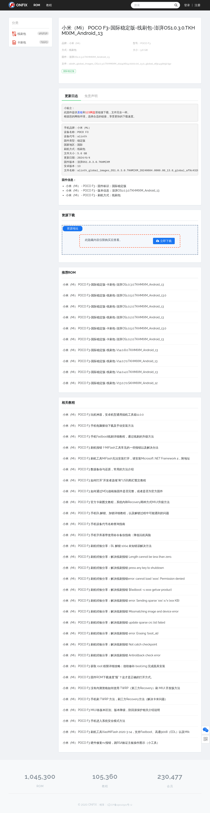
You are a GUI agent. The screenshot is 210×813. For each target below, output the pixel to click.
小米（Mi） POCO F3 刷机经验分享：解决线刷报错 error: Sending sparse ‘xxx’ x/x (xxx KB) (121, 600)
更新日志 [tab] (71, 96)
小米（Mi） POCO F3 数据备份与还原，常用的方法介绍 (98, 469)
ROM (36, 5)
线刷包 (30, 34)
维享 (101, 804)
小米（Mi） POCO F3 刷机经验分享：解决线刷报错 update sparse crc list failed (114, 622)
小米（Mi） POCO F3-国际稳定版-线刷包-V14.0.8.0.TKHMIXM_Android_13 (110, 350)
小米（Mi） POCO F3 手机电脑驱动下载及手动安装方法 (98, 425)
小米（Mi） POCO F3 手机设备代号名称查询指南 (94, 524)
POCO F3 (145, 43)
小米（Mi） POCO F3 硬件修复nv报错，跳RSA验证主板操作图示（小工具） (111, 742)
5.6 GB (144, 50)
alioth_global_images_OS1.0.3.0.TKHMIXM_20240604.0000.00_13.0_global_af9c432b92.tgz (120, 63)
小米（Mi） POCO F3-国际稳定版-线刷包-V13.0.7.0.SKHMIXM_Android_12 (110, 383)
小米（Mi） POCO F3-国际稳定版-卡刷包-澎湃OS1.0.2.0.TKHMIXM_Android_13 (113, 339)
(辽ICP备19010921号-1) (119, 804)
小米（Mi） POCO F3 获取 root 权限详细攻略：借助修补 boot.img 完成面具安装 (114, 666)
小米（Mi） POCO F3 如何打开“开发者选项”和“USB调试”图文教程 (104, 480)
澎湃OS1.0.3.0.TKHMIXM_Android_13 (89, 57)
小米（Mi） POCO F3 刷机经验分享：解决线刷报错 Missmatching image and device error (121, 611)
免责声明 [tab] (91, 96)
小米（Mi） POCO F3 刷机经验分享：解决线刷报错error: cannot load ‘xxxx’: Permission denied (124, 578)
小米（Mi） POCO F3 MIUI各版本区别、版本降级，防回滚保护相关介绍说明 (111, 710)
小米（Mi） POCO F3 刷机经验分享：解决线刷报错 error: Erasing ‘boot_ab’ (111, 633)
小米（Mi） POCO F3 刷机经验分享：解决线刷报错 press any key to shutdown (113, 567)
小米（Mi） (75, 43)
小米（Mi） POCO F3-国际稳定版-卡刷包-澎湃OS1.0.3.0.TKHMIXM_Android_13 (113, 284)
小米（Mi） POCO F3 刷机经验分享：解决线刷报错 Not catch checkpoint (110, 644)
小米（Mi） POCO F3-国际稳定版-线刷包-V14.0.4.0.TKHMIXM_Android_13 (110, 372)
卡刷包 (30, 42)
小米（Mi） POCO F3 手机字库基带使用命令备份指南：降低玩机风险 (107, 535)
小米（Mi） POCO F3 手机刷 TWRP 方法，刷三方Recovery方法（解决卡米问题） (115, 699)
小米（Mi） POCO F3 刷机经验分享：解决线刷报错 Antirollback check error (112, 655)
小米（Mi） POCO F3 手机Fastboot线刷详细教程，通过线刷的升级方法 (108, 436)
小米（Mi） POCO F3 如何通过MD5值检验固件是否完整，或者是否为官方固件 (113, 491)
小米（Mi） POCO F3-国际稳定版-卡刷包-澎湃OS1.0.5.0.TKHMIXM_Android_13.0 (114, 328)
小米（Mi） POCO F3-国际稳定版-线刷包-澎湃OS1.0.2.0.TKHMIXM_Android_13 (113, 306)
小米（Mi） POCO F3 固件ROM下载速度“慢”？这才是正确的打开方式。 (108, 677)
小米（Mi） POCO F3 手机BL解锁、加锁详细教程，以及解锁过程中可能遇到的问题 (116, 513)
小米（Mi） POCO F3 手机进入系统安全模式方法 (94, 720)
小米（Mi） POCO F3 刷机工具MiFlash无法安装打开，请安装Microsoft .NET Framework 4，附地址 (126, 458)
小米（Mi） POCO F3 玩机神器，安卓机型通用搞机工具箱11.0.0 (103, 414)
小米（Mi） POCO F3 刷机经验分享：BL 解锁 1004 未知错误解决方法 (107, 546)
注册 (197, 5)
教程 (49, 5)
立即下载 (164, 241)
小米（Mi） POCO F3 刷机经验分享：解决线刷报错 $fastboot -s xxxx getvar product (117, 589)
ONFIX (18, 5)
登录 (187, 5)
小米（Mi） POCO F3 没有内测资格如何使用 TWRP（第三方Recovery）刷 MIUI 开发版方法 (121, 688)
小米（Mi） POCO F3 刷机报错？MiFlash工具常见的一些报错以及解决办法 (111, 447)
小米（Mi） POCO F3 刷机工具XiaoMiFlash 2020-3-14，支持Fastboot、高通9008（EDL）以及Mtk (126, 732)
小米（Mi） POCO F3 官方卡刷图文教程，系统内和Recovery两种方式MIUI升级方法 (116, 502)
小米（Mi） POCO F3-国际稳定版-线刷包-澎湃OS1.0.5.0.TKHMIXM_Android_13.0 (114, 295)
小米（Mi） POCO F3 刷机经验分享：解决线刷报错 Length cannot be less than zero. (117, 556)
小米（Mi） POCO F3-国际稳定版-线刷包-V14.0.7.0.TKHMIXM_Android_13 (110, 361)
